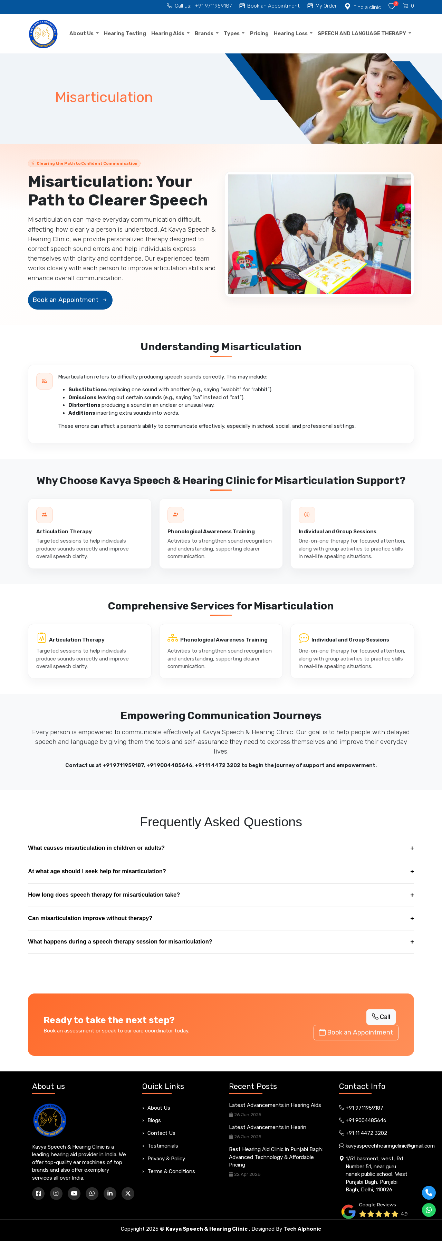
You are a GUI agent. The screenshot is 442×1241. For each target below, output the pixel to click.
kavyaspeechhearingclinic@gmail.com (374, 1146)
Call (381, 1017)
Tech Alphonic (302, 1229)
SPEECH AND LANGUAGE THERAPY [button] (362, 33)
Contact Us (161, 1133)
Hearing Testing (125, 33)
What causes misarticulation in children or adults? (221, 848)
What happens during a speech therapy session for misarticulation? (221, 942)
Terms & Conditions (171, 1171)
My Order (322, 6)
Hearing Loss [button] (291, 33)
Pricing (259, 33)
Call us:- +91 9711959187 (199, 6)
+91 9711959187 (123, 765)
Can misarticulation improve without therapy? (221, 918)
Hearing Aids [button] (168, 33)
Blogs (154, 1120)
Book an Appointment (270, 6)
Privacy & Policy (166, 1159)
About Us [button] (82, 33)
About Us (158, 1108)
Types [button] (232, 33)
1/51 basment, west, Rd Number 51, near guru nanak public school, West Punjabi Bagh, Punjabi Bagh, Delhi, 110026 (373, 1174)
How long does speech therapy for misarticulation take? (221, 895)
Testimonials (162, 1146)
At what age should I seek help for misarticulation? (221, 871)
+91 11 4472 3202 (217, 765)
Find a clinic (362, 7)
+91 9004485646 (169, 765)
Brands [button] (204, 33)
